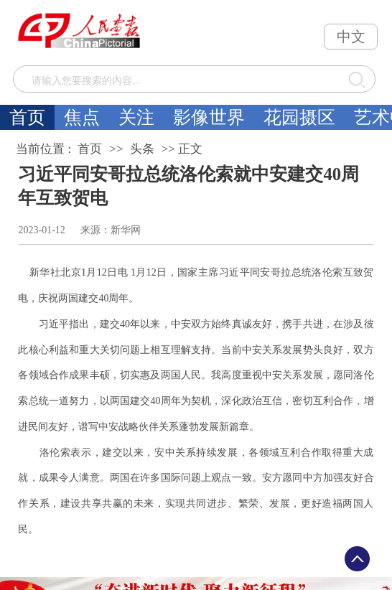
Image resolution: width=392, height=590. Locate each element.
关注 (136, 117)
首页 (27, 117)
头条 (142, 148)
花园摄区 (299, 117)
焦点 (82, 117)
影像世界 (209, 117)
